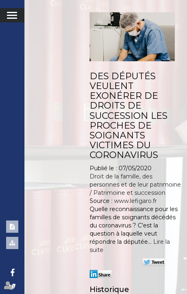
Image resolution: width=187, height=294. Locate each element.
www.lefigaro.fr (135, 201)
